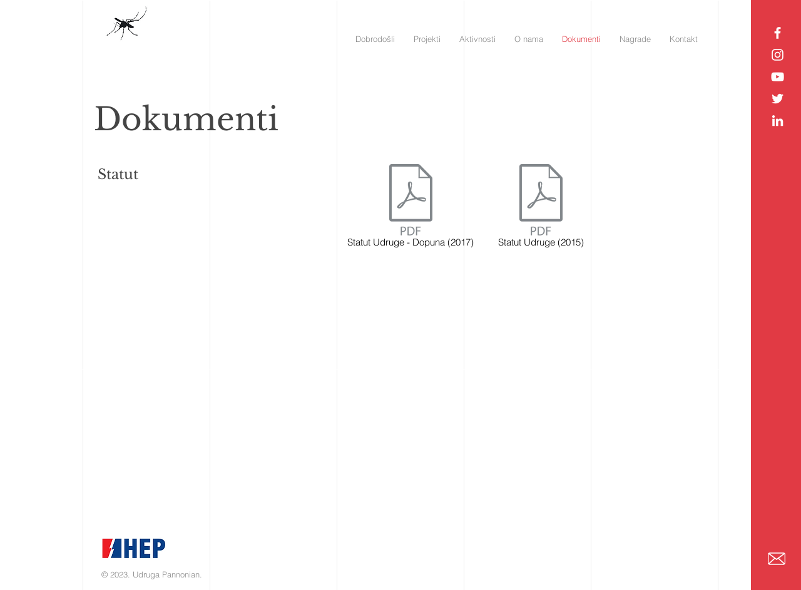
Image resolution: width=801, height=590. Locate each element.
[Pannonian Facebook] (777, 33)
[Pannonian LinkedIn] (777, 120)
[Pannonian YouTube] (777, 77)
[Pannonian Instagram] (777, 55)
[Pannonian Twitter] (777, 98)
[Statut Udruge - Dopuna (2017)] (410, 208)
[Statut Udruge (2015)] (541, 208)
